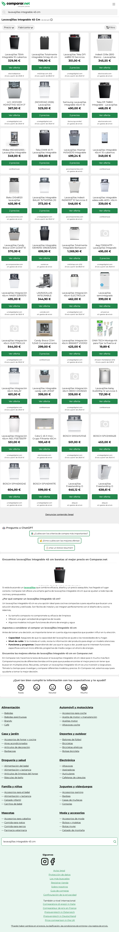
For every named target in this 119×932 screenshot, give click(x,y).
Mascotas (8, 812)
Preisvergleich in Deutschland (59, 916)
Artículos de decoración (17, 747)
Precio (9, 27)
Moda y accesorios (72, 812)
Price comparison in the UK (60, 920)
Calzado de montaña (73, 830)
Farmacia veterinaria (15, 830)
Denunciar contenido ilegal (59, 514)
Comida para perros (15, 826)
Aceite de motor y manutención (79, 717)
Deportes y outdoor (73, 733)
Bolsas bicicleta (70, 751)
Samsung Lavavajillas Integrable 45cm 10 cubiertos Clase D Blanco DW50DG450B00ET (74, 103)
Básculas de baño (13, 777)
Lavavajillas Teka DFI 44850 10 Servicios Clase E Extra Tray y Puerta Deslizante (75, 55)
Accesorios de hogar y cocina (20, 739)
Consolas (67, 803)
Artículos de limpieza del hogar (21, 773)
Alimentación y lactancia (17, 769)
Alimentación (11, 707)
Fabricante (25, 27)
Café (6, 724)
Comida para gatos (14, 822)
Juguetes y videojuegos (76, 786)
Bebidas (8, 713)
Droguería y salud (14, 760)
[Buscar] (4, 12)
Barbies (66, 796)
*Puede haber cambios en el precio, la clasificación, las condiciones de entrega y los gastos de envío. (59, 926)
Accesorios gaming (72, 792)
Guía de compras (60, 890)
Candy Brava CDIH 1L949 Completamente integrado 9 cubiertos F (44, 342)
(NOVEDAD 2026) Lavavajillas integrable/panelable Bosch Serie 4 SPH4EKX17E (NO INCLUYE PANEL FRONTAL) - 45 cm (44, 103)
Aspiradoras (68, 769)
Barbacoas (10, 751)
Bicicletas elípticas (72, 747)
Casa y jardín (10, 733)
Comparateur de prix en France (59, 908)
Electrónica (67, 760)
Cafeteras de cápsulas (74, 777)
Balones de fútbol (71, 739)
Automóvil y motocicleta (76, 707)
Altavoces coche (71, 724)
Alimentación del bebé (16, 765)
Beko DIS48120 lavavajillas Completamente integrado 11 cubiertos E (14, 199)
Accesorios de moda (73, 818)
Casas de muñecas (72, 800)
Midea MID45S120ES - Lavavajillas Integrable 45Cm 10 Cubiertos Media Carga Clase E (14, 151)
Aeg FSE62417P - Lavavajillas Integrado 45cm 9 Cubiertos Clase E (105, 246)
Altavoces (67, 765)
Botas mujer (69, 826)
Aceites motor (70, 720)
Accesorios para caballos (17, 818)
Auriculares (68, 773)
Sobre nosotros (59, 886)
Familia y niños (12, 786)
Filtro (110, 27)
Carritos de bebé (13, 803)
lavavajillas (30, 587)
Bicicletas (67, 743)
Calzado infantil (12, 800)
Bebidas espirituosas (15, 717)
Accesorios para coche (74, 713)
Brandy (8, 720)
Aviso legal (59, 870)
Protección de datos (60, 874)
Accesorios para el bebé (17, 792)
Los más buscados (60, 878)
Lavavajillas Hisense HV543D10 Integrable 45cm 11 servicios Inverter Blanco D (74, 151)
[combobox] (62, 12)
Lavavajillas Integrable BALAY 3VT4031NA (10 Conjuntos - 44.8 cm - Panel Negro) (44, 199)
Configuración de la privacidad (59, 894)
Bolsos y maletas (71, 822)
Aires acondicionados (15, 743)
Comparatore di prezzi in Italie (59, 904)
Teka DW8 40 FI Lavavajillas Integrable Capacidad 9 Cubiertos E (44, 151)
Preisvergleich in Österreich (59, 912)
